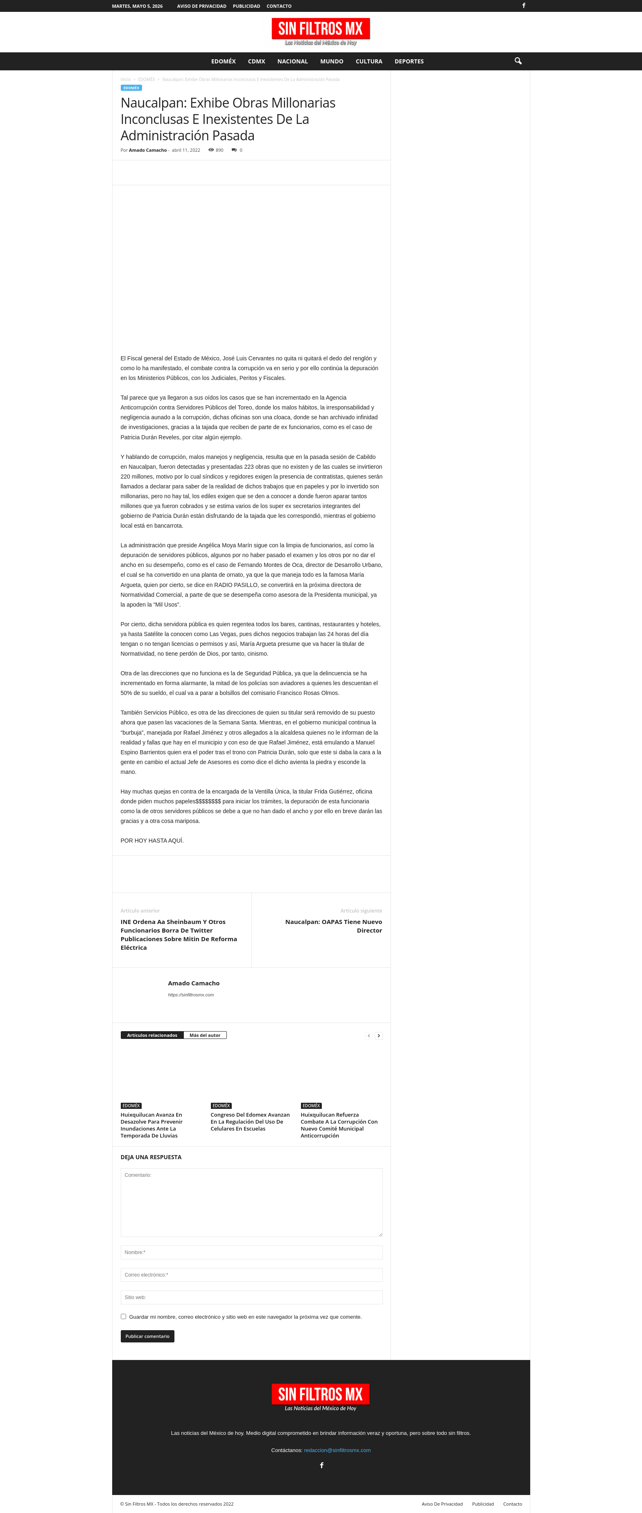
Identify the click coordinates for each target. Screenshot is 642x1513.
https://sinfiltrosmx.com (191, 994)
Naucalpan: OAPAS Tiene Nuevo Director (333, 925)
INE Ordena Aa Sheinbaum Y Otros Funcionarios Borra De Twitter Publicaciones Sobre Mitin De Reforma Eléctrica (179, 934)
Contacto (279, 6)
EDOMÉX (223, 61)
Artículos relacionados (152, 1035)
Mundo (332, 61)
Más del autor (205, 1035)
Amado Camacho (148, 150)
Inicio (126, 79)
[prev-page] (369, 1035)
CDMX (256, 61)
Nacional (293, 61)
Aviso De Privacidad (201, 6)
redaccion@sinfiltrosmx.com (337, 1450)
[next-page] (379, 1035)
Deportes (409, 61)
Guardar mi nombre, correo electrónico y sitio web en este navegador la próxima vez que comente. (245, 1317)
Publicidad (246, 6)
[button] (518, 61)
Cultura (369, 61)
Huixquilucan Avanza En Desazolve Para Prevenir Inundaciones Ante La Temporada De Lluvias (152, 1125)
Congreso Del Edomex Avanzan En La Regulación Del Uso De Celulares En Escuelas (250, 1121)
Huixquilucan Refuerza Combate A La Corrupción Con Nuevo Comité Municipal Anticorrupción (339, 1125)
